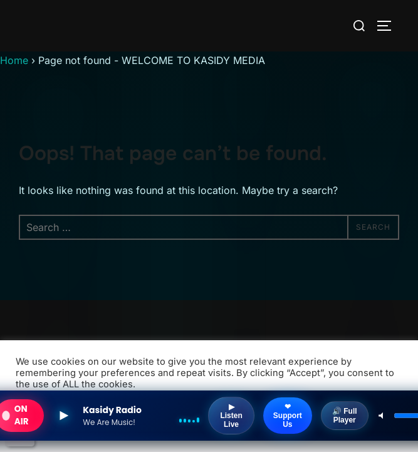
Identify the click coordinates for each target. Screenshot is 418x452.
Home (14, 60)
